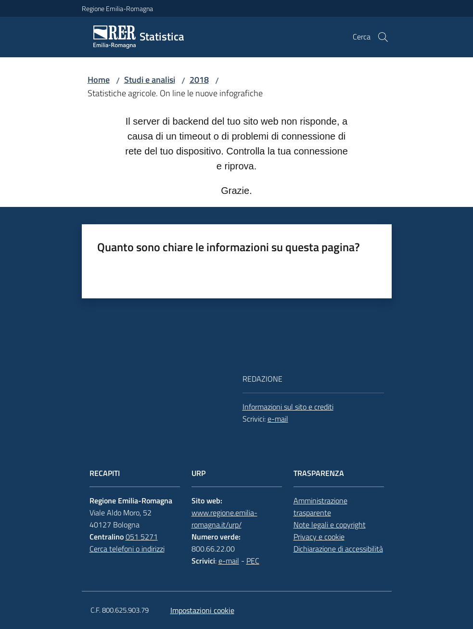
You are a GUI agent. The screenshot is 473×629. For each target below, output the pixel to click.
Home (99, 79)
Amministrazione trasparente (320, 506)
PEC (252, 560)
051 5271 (142, 536)
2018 (199, 79)
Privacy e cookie (319, 536)
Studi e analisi (149, 79)
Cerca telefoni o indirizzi (127, 548)
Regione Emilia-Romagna (117, 8)
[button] (383, 37)
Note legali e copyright (330, 524)
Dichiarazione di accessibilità (338, 548)
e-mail (278, 418)
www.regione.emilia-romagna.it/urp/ (224, 518)
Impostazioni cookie (202, 610)
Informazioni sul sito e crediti (288, 406)
